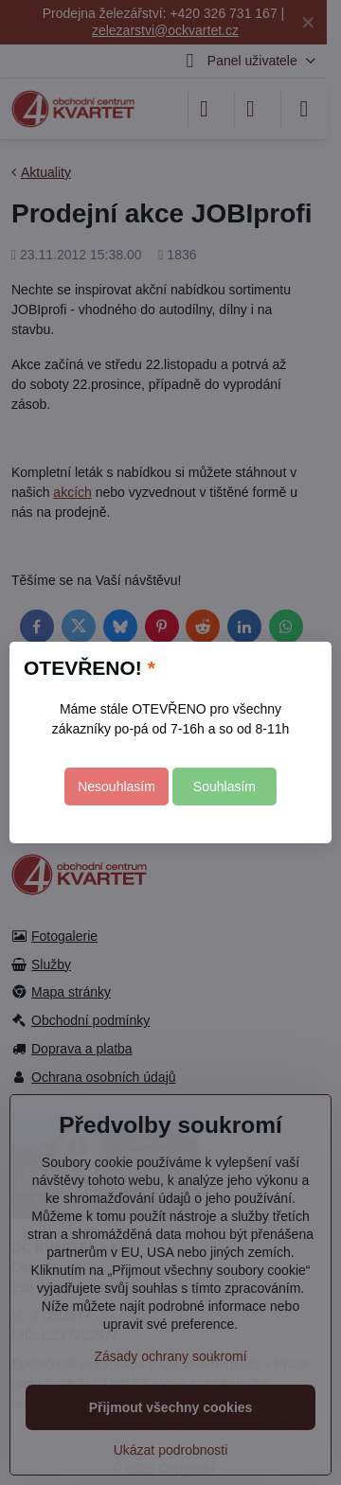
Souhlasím (224, 786)
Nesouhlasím (116, 786)
